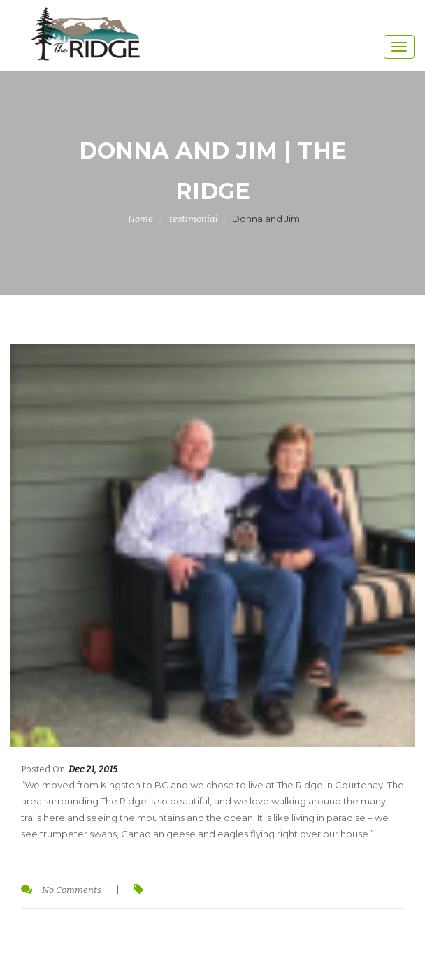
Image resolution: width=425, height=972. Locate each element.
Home (140, 219)
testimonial (193, 219)
